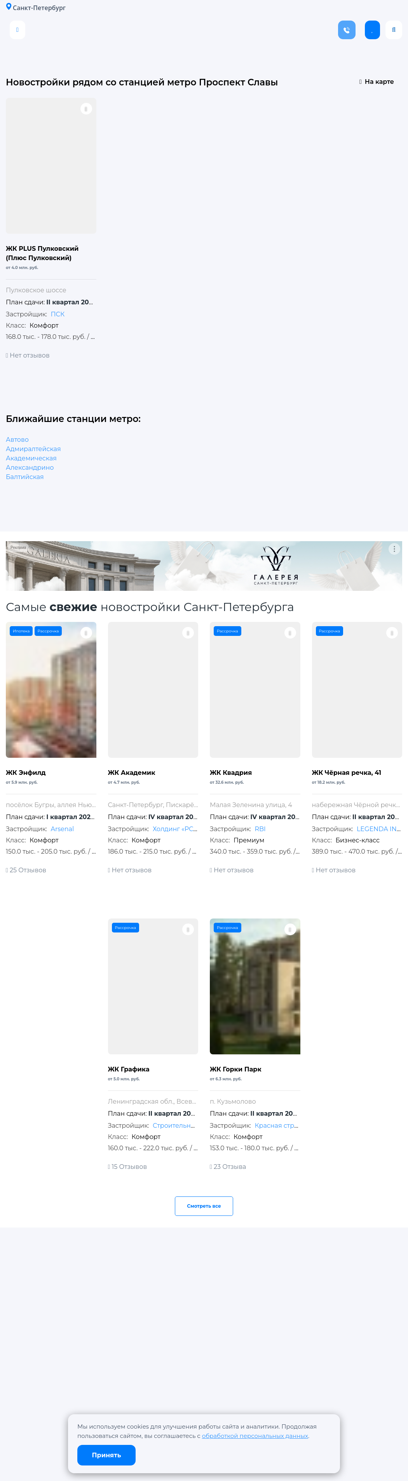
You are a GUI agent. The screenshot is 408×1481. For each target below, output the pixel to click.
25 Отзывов (26, 870)
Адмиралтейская (33, 449)
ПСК (58, 314)
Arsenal (62, 829)
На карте (376, 81)
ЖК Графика (129, 1069)
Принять (106, 1455)
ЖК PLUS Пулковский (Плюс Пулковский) (42, 253)
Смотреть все (204, 1206)
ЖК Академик (131, 772)
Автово (17, 439)
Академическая (31, 458)
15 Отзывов (127, 1166)
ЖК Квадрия (231, 772)
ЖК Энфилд (26, 772)
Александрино (30, 467)
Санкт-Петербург (36, 7)
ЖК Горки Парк (236, 1069)
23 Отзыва (228, 1166)
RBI (260, 829)
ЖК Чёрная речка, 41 (347, 772)
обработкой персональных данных (255, 1435)
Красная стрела (280, 1125)
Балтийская (25, 477)
